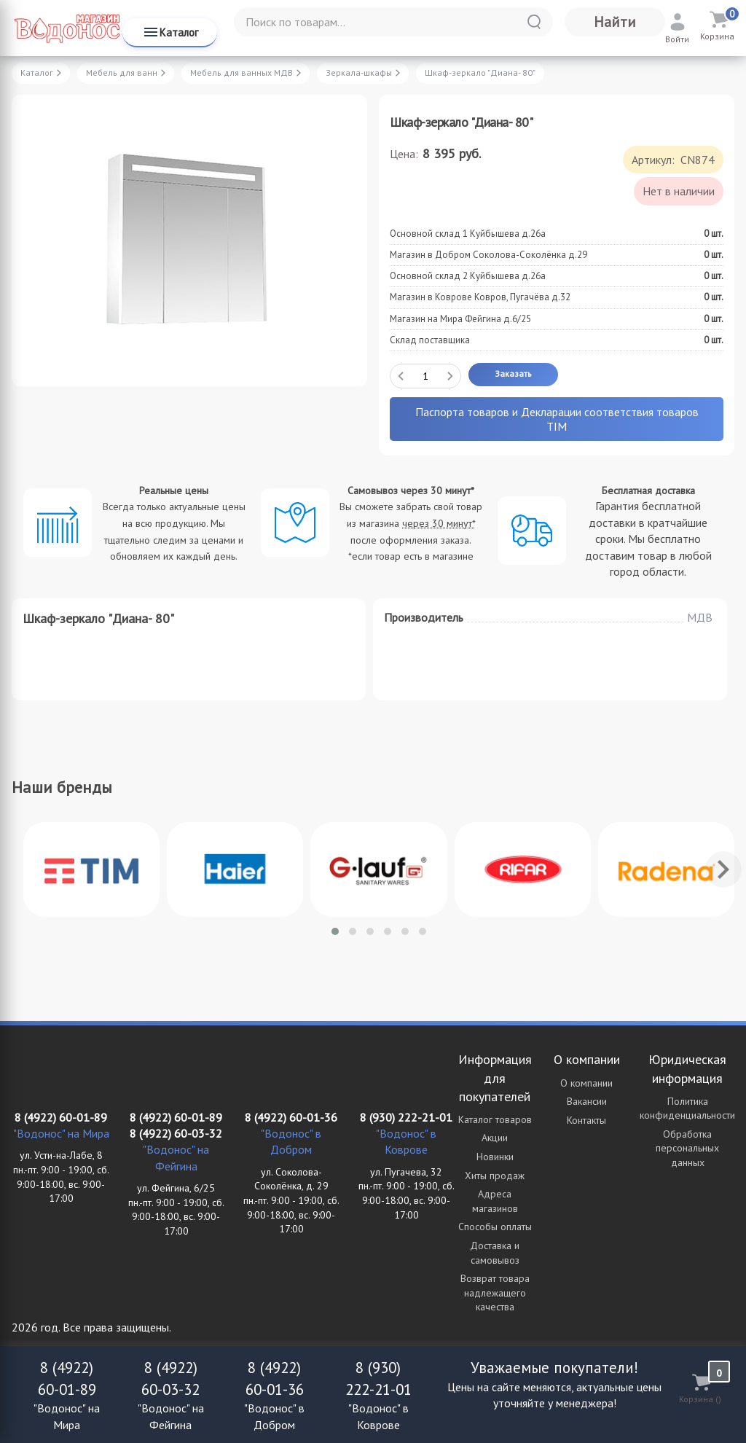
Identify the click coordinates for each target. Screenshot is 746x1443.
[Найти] (534, 21)
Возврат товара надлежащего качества (495, 1292)
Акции (495, 1137)
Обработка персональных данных (687, 1148)
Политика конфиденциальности (687, 1108)
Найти (615, 21)
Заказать (513, 373)
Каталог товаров (495, 1119)
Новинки (495, 1156)
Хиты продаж (495, 1175)
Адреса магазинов (495, 1201)
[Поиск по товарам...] (393, 21)
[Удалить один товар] (400, 376)
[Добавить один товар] (450, 376)
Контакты (586, 1120)
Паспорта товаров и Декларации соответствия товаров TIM (557, 419)
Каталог (170, 32)
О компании (586, 1083)
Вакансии (587, 1101)
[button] (335, 931)
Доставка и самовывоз (494, 1253)
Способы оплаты (495, 1226)
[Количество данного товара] (425, 376)
